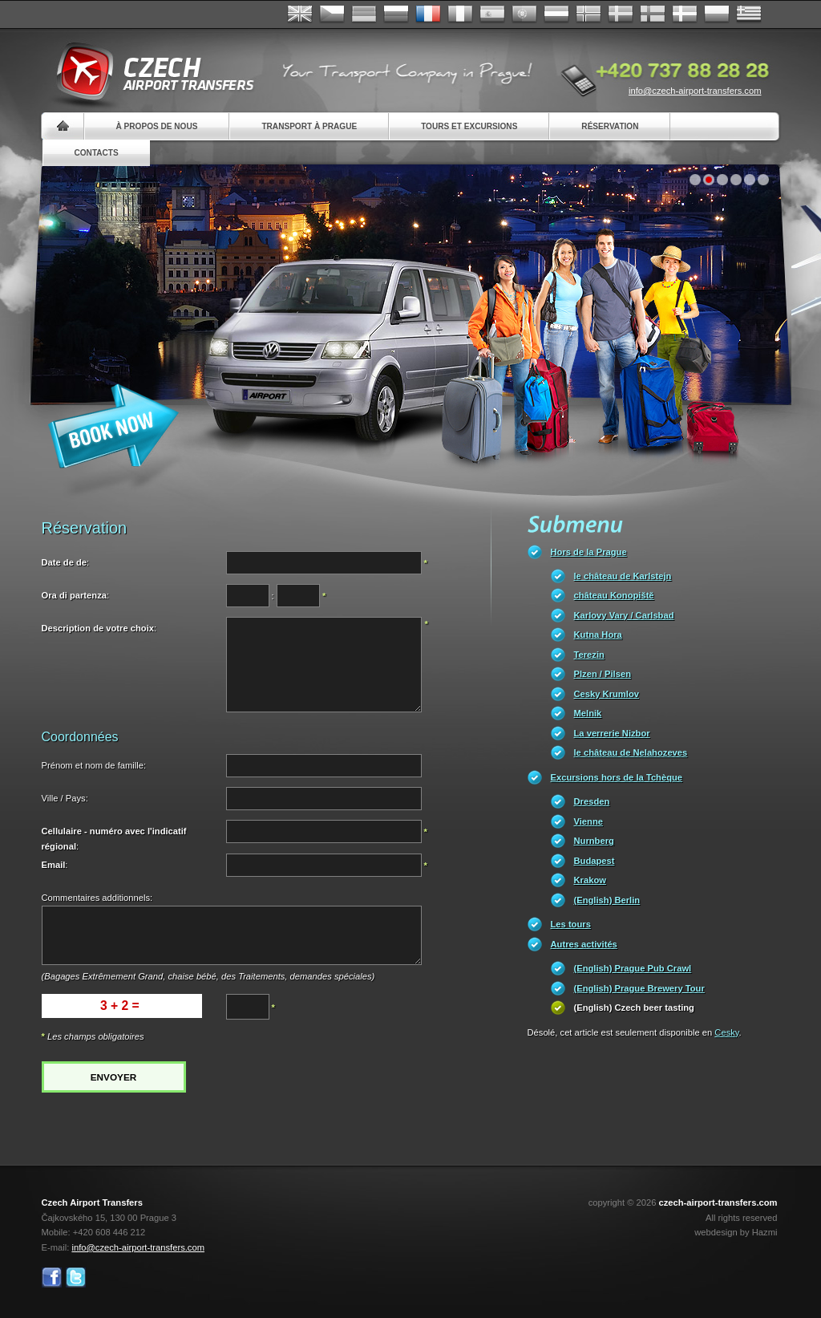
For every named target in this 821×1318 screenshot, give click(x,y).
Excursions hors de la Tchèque (617, 777)
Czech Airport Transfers (148, 72)
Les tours (571, 924)
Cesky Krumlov (606, 694)
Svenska (620, 14)
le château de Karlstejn (623, 576)
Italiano (460, 14)
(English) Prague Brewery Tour (639, 988)
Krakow (590, 880)
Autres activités (584, 944)
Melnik (588, 713)
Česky (332, 14)
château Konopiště (614, 595)
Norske (588, 14)
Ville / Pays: (65, 798)
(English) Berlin (607, 900)
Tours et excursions (469, 126)
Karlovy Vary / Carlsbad (624, 615)
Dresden (592, 801)
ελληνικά (749, 14)
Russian (396, 14)
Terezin (589, 654)
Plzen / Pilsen (603, 674)
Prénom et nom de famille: (94, 765)
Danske (685, 14)
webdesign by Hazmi (735, 1232)
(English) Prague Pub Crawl (633, 968)
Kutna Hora (598, 634)
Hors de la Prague (589, 552)
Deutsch (364, 14)
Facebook (52, 1277)
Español (492, 14)
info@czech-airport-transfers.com (695, 90)
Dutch (556, 14)
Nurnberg (594, 841)
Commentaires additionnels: (97, 897)
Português (524, 14)
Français (428, 14)
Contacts (97, 152)
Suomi (652, 14)
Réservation (609, 126)
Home (62, 126)
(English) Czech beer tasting (634, 1007)
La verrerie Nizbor (612, 733)
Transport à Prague (309, 126)
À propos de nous (157, 126)
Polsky (717, 14)
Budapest (594, 861)
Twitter (76, 1277)
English (300, 14)
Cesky (726, 1032)
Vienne (588, 821)
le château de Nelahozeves (631, 752)
